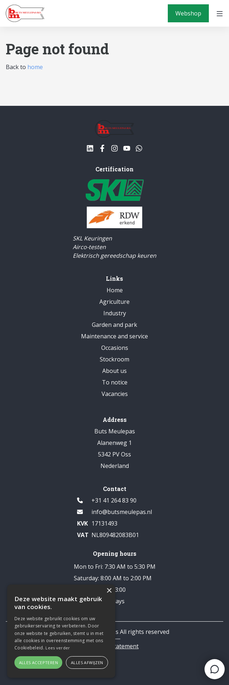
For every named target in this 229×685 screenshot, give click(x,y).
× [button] (109, 591)
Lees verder (57, 647)
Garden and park (114, 325)
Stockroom (114, 359)
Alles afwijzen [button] (87, 662)
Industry (114, 313)
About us (114, 371)
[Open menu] (219, 13)
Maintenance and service (114, 336)
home (35, 67)
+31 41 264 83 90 (113, 500)
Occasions (114, 348)
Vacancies (115, 394)
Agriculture (114, 302)
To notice (114, 382)
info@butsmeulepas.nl (121, 512)
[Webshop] (188, 13)
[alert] (61, 631)
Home (115, 290)
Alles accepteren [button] (38, 662)
